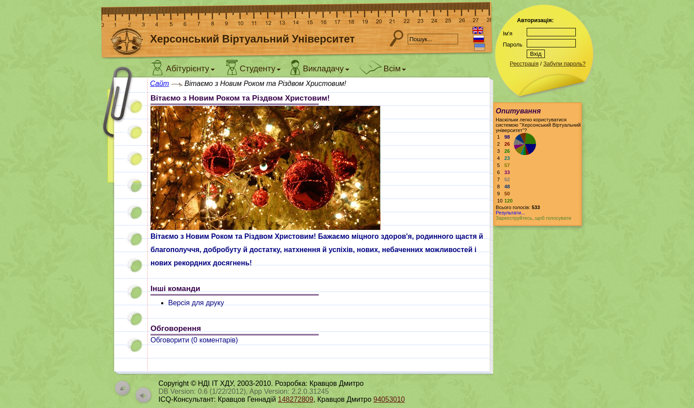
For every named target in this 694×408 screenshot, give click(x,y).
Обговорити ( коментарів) (194, 340)
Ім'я (508, 33)
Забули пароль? (565, 63)
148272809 (295, 399)
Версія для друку (196, 303)
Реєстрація (524, 63)
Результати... (510, 212)
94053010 (389, 399)
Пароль (512, 44)
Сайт (159, 83)
